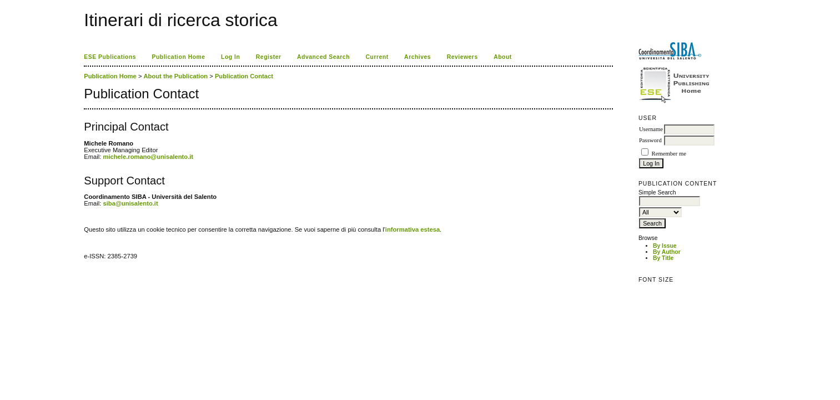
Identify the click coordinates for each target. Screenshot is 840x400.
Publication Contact (244, 76)
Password (650, 140)
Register (268, 57)
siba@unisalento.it (130, 203)
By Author (667, 252)
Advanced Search (323, 57)
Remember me (669, 154)
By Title (663, 258)
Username (651, 129)
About (503, 57)
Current (376, 57)
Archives (417, 57)
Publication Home (178, 57)
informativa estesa (412, 229)
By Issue (665, 246)
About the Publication (176, 76)
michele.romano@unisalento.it (148, 156)
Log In (230, 57)
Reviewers (462, 57)
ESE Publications (110, 57)
